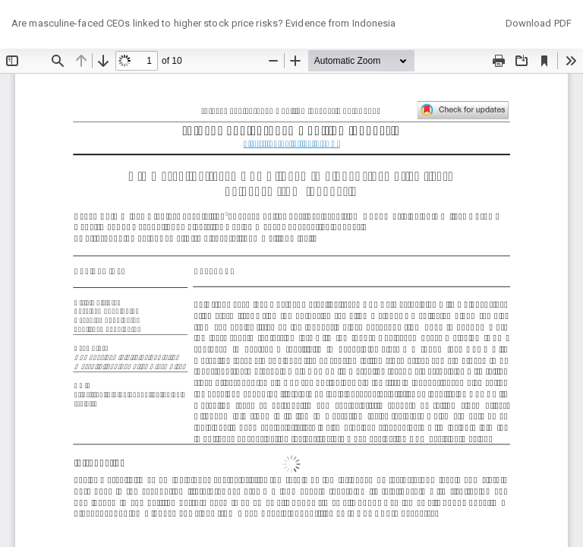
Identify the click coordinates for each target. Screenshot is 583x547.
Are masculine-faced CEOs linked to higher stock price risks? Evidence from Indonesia (203, 23)
